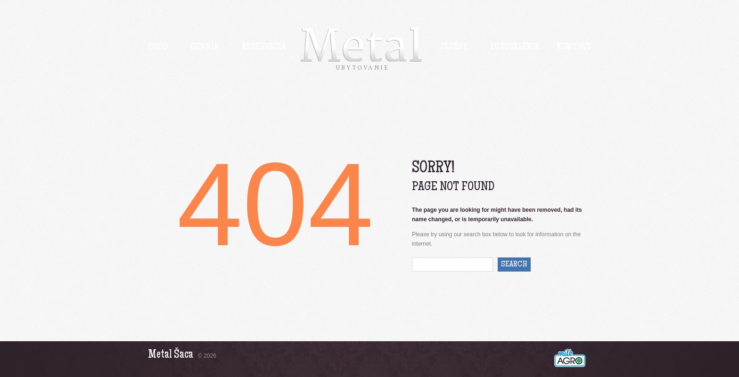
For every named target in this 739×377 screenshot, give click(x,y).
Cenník (204, 47)
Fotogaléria (514, 47)
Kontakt (574, 47)
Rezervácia (264, 47)
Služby (454, 47)
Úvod (157, 47)
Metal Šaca (170, 355)
